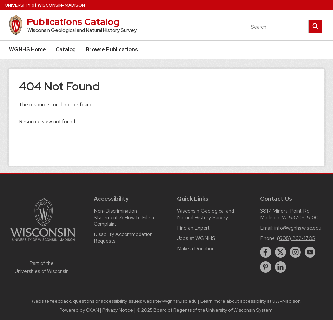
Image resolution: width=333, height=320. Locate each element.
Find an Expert (193, 227)
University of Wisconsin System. (239, 310)
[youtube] (310, 252)
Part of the (42, 267)
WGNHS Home (27, 49)
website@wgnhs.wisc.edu (170, 301)
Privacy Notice (117, 310)
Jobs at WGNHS (196, 238)
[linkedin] (280, 267)
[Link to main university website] (42, 242)
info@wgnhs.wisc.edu (297, 227)
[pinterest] (265, 267)
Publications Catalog (73, 22)
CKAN (92, 310)
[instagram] (295, 252)
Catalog (66, 49)
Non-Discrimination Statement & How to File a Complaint (124, 217)
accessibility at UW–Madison (270, 301)
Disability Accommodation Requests (123, 237)
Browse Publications (112, 49)
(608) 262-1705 (296, 238)
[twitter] (280, 252)
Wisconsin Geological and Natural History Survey (205, 214)
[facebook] (265, 252)
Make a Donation (196, 248)
